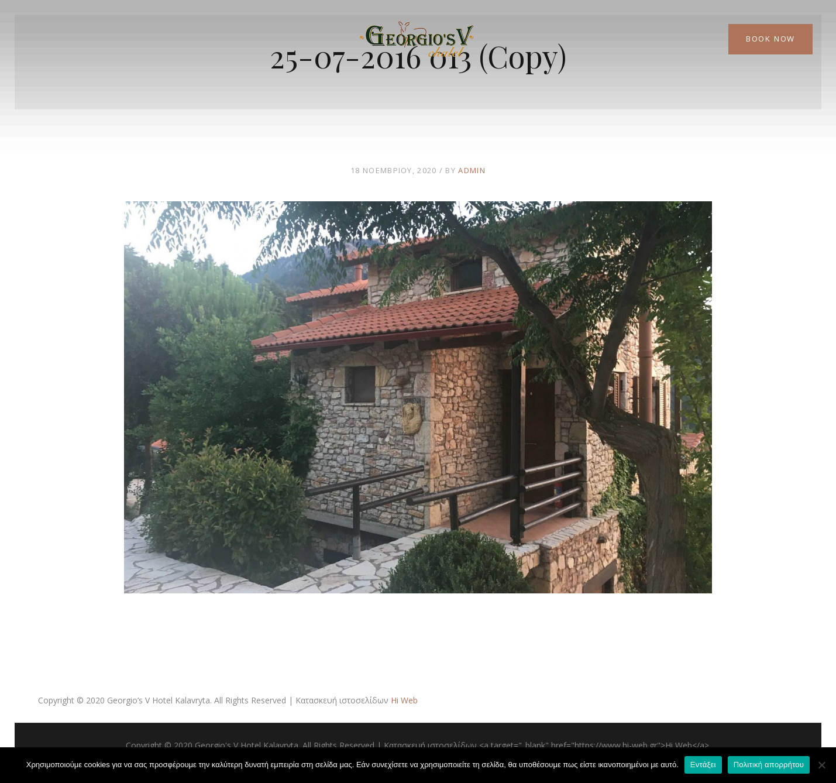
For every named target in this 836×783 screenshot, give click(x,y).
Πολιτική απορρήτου (769, 764)
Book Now (770, 38)
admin (472, 170)
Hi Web (404, 700)
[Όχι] (821, 765)
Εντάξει (703, 764)
